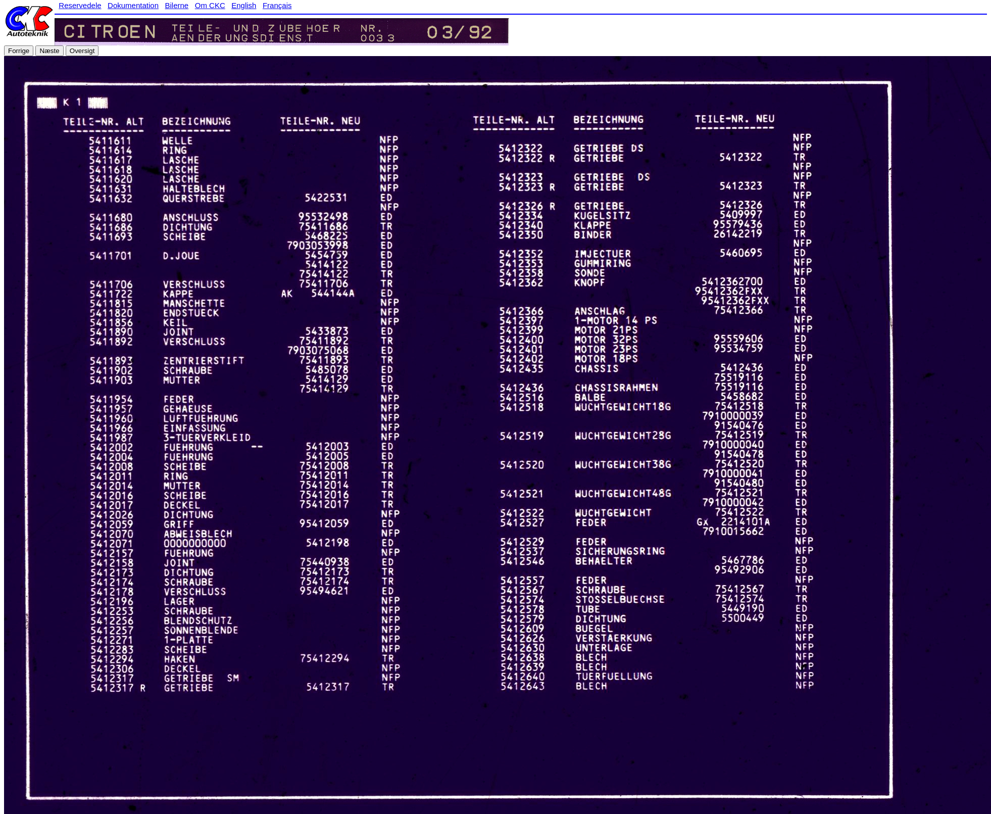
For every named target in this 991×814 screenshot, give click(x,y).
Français (277, 5)
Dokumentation (133, 5)
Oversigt (82, 51)
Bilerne (177, 5)
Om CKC (210, 5)
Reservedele (80, 5)
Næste (49, 51)
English (243, 5)
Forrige (18, 51)
